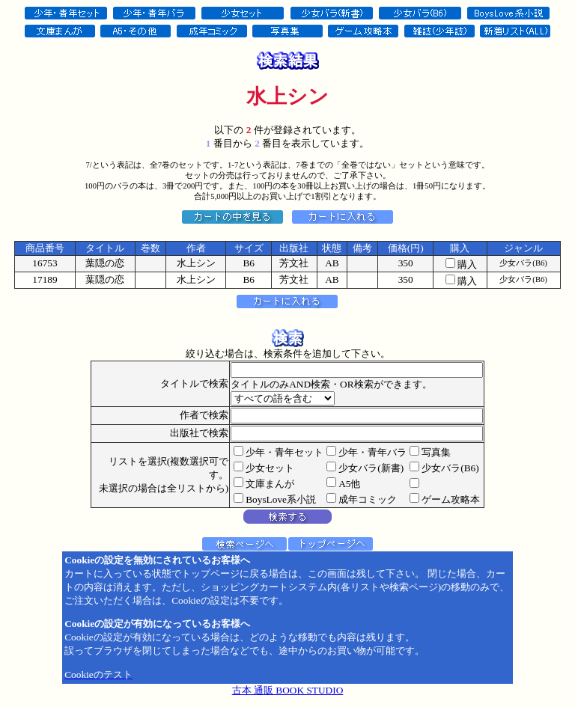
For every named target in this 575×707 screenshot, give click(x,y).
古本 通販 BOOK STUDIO (288, 690)
